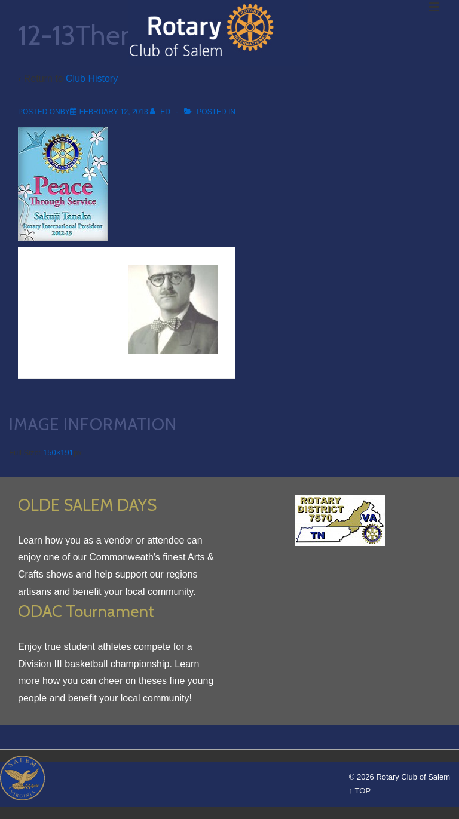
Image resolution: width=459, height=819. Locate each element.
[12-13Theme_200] (113, 112)
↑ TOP (360, 790)
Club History (92, 78)
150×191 (58, 452)
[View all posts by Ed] (161, 112)
